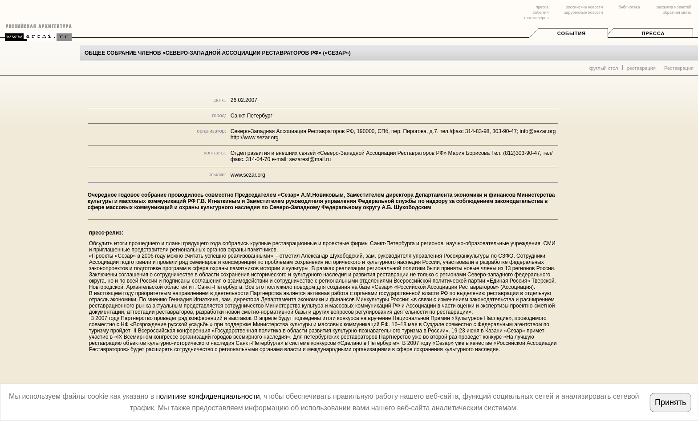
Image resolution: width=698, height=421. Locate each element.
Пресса (653, 33)
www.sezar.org (248, 175)
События (571, 33)
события (540, 12)
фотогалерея (536, 18)
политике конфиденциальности (208, 396)
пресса (542, 7)
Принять (670, 402)
